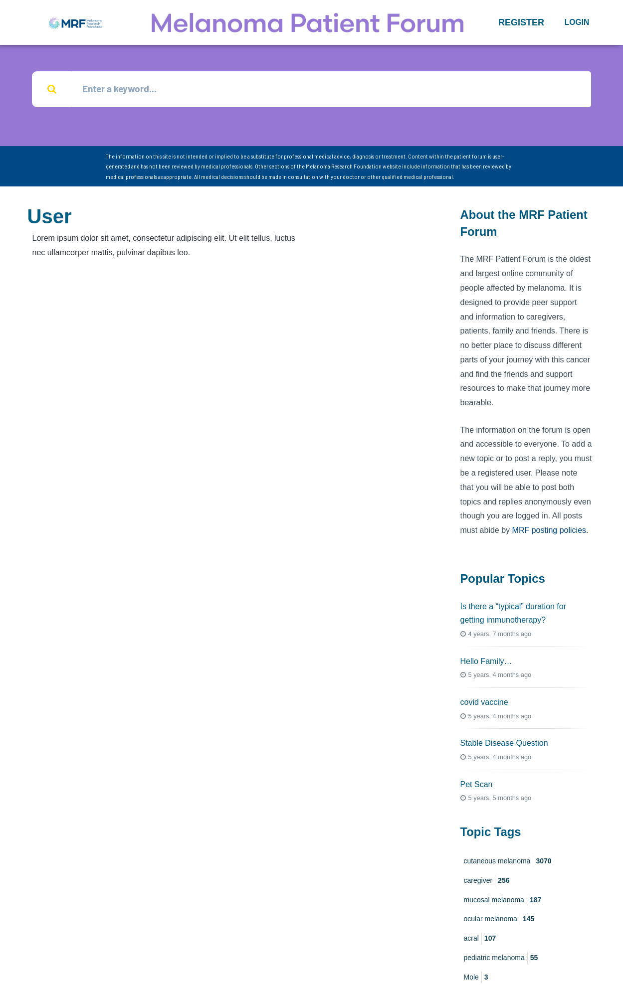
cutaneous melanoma (508, 862)
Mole (476, 978)
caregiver (487, 881)
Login (577, 22)
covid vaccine (484, 703)
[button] (521, 22)
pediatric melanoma (501, 959)
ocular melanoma (499, 920)
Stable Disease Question (504, 744)
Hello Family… (486, 662)
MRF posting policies (549, 531)
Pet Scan (476, 785)
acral (480, 940)
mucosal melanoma (503, 901)
